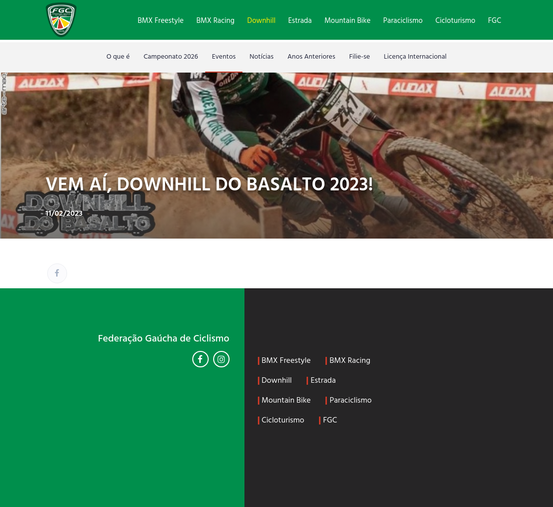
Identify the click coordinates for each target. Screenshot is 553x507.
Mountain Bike (347, 21)
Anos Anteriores (311, 57)
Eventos (224, 57)
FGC (494, 21)
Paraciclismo (402, 21)
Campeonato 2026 (171, 57)
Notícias (261, 57)
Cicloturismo (455, 21)
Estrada (300, 21)
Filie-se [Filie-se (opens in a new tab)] (359, 57)
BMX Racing (215, 21)
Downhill (261, 21)
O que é (118, 57)
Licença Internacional (415, 57)
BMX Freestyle (161, 21)
